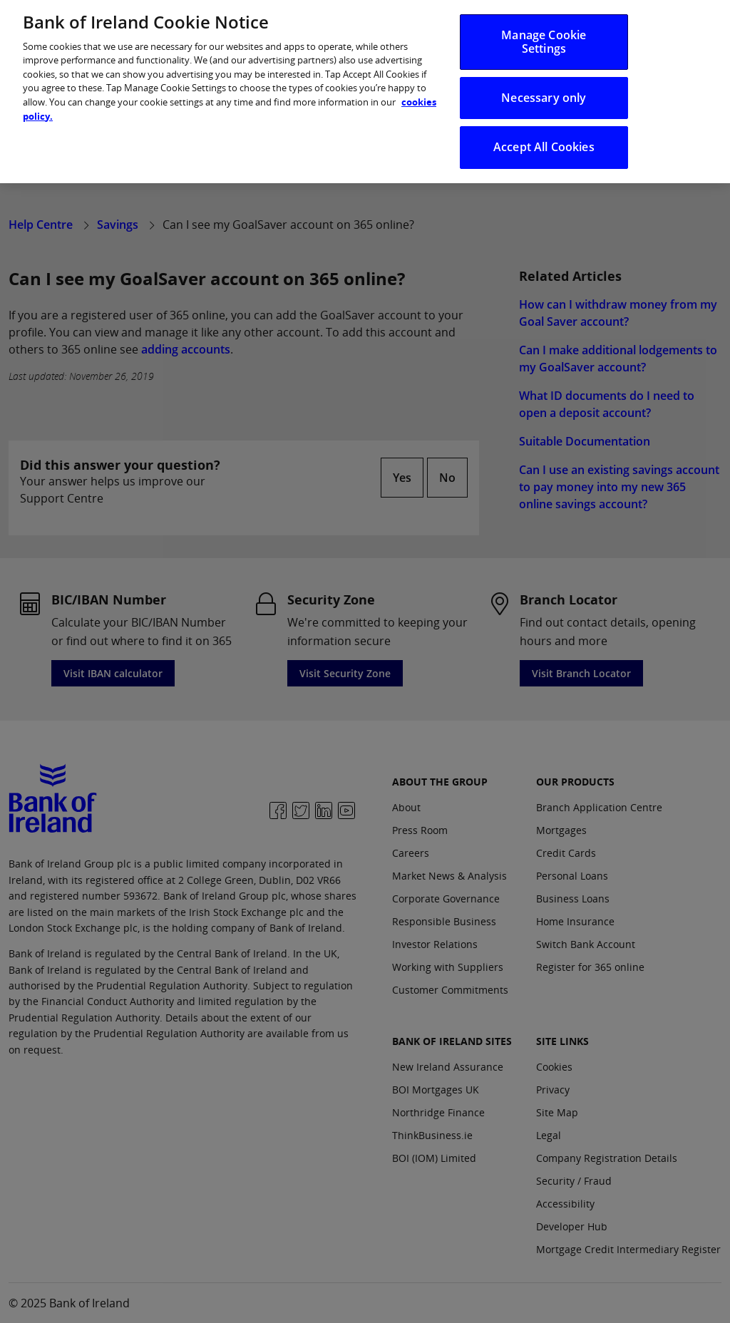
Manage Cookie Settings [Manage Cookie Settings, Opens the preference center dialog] (543, 34)
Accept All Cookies (544, 140)
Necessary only (543, 90)
